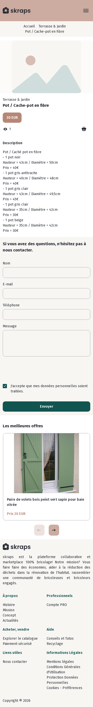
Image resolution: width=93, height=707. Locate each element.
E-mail (8, 284)
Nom (6, 263)
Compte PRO (57, 605)
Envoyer (46, 406)
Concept (9, 615)
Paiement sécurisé (17, 644)
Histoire (9, 605)
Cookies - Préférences (64, 688)
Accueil (29, 26)
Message (10, 326)
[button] (54, 530)
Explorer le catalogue (20, 638)
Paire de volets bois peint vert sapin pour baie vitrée (45, 502)
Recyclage (55, 644)
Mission (8, 610)
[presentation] (46, 370)
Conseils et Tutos (60, 638)
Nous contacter (15, 662)
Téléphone (11, 305)
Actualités (10, 620)
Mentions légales (60, 662)
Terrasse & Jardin (52, 26)
